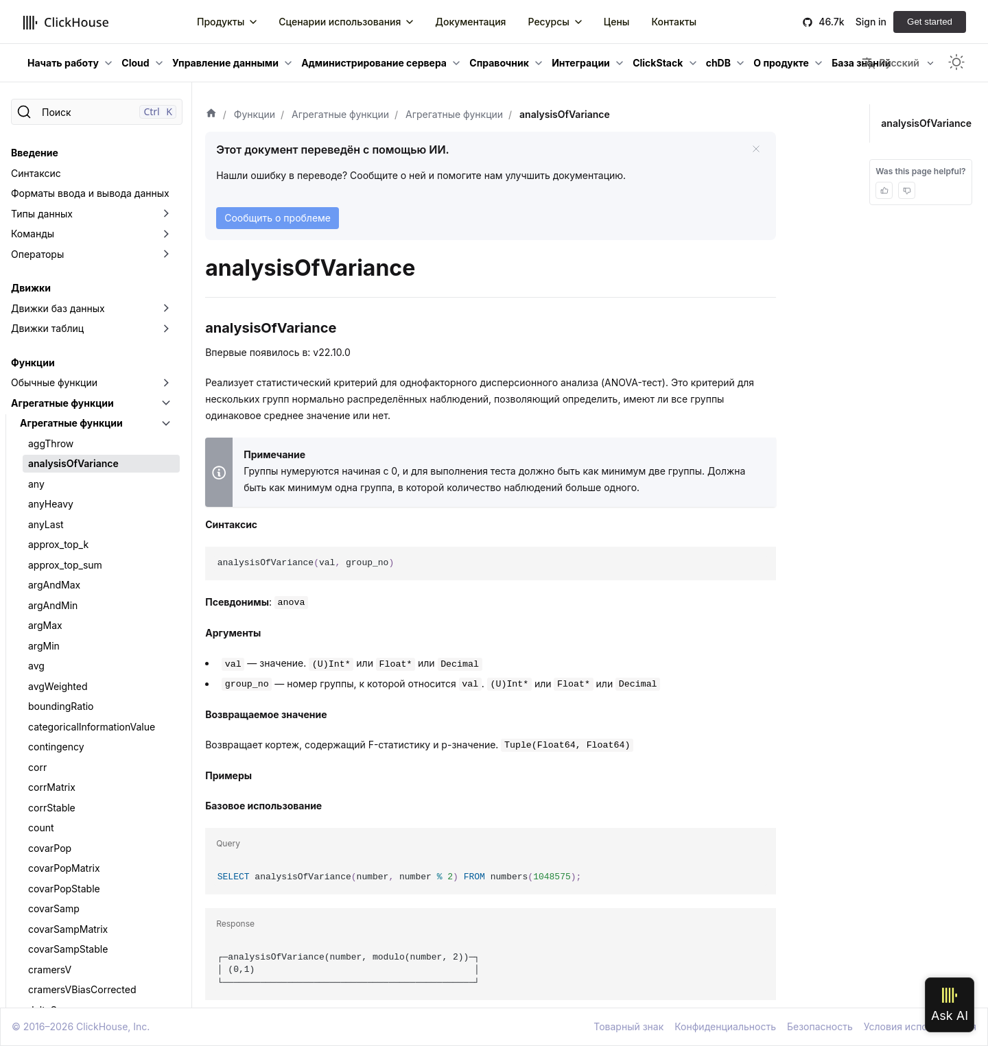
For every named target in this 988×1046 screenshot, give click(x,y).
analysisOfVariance (73, 463)
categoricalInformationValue (91, 727)
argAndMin (53, 605)
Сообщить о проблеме (277, 218)
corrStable (51, 807)
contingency (56, 746)
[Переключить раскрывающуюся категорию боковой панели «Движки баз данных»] (166, 309)
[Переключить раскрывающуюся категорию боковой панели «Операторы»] (166, 254)
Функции (33, 362)
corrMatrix (51, 787)
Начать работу (63, 63)
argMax (45, 625)
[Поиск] (97, 112)
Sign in (871, 21)
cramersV (49, 969)
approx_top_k (58, 544)
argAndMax (54, 585)
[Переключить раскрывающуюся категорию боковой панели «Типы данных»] (166, 214)
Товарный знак (628, 1026)
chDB (718, 63)
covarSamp (54, 908)
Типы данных (42, 213)
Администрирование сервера (374, 63)
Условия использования (920, 1026)
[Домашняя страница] (211, 114)
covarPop (49, 848)
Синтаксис (36, 173)
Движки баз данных (58, 308)
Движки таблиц (47, 328)
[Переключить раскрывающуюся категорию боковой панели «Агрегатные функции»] (166, 403)
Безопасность (820, 1026)
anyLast (46, 524)
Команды (32, 233)
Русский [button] (890, 63)
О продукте (781, 63)
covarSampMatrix (68, 929)
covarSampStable (68, 949)
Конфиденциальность (725, 1026)
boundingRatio (61, 706)
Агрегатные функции (62, 403)
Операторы (37, 254)
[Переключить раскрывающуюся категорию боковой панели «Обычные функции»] (166, 383)
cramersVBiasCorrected (82, 989)
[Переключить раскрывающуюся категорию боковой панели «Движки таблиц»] (166, 328)
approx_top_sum (65, 565)
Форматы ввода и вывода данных (90, 193)
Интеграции (581, 63)
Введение (34, 152)
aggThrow (50, 443)
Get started (929, 21)
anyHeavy (50, 504)
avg (36, 665)
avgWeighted (58, 686)
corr (37, 767)
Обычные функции (54, 382)
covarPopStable (64, 888)
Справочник (499, 63)
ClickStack (658, 63)
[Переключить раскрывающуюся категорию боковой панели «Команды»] (166, 234)
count (41, 827)
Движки (31, 288)
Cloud (135, 63)
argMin (44, 646)
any (36, 484)
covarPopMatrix (64, 868)
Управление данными (225, 63)
